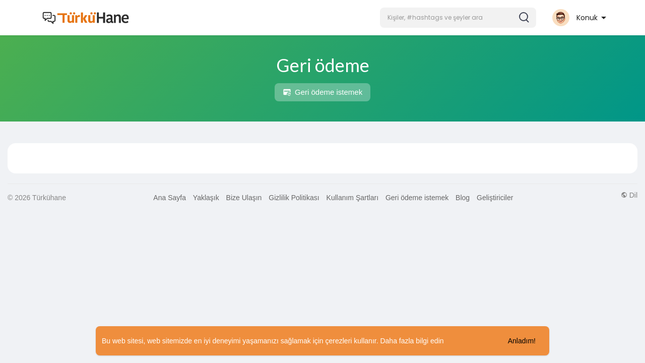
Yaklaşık (206, 198)
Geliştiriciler (495, 198)
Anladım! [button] (522, 341)
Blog (463, 198)
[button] (458, 18)
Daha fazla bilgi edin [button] (411, 341)
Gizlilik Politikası (294, 198)
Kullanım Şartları (352, 198)
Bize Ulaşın (244, 198)
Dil (629, 195)
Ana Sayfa (169, 198)
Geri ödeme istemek (322, 92)
